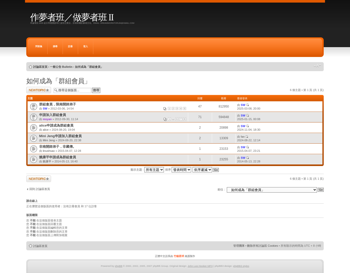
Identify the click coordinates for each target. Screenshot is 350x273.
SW (45, 108)
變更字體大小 (317, 65)
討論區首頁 (40, 66)
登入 (85, 46)
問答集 (38, 46)
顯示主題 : (147, 169)
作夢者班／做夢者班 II (71, 17)
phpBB (118, 265)
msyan (47, 119)
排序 (178, 169)
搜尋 (55, 46)
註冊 (70, 46)
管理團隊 (239, 245)
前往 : (221, 189)
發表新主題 (38, 90)
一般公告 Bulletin (61, 66)
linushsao (49, 150)
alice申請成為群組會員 (56, 125)
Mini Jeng (49, 140)
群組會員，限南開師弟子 (57, 104)
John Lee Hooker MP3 (200, 265)
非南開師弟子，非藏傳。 (57, 146)
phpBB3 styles (241, 265)
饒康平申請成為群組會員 (57, 157)
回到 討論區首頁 (39, 189)
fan (243, 136)
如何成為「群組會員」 (89, 66)
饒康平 (47, 161)
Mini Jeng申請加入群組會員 (60, 136)
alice (46, 129)
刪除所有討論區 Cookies (262, 245)
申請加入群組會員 (52, 115)
